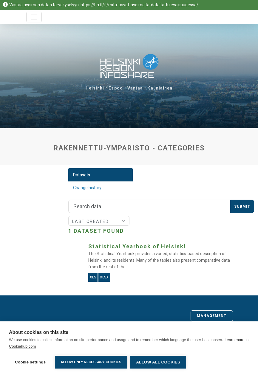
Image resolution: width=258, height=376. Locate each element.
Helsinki (95, 88)
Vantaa (135, 88)
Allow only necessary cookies (91, 362)
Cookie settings (30, 362)
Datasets (81, 174)
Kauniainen (159, 88)
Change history (87, 187)
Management (212, 316)
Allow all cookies (158, 362)
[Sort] (99, 221)
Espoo (116, 88)
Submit (242, 206)
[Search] (149, 206)
